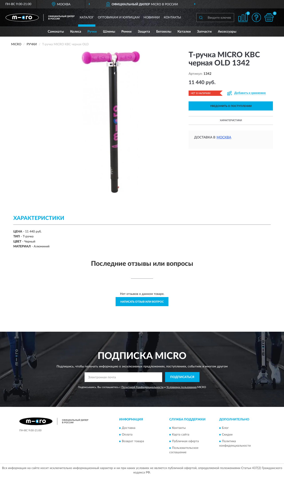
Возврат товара (133, 441)
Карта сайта (180, 434)
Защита (144, 31)
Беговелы (163, 31)
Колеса (75, 31)
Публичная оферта (185, 441)
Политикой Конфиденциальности (142, 387)
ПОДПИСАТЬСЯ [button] (182, 377)
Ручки (92, 31)
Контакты (172, 17)
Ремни (126, 31)
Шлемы (109, 31)
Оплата (127, 434)
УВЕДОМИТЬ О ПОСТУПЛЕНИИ (231, 106)
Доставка (128, 428)
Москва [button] (224, 137)
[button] (256, 17)
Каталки (184, 31)
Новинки (152, 17)
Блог (225, 428)
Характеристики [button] (231, 120)
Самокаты (56, 31)
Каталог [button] (87, 17)
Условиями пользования (181, 387)
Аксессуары (227, 31)
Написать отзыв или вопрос (142, 301)
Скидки (227, 434)
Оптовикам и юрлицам (119, 17)
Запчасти (204, 31)
